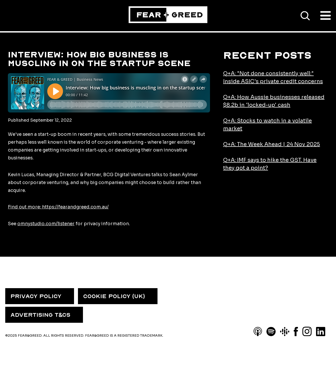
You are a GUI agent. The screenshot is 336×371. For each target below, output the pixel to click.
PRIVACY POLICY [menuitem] (35, 296)
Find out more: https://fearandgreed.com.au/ (58, 207)
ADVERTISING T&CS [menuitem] (40, 315)
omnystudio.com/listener (46, 224)
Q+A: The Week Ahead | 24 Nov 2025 (271, 144)
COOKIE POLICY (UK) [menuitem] (114, 296)
